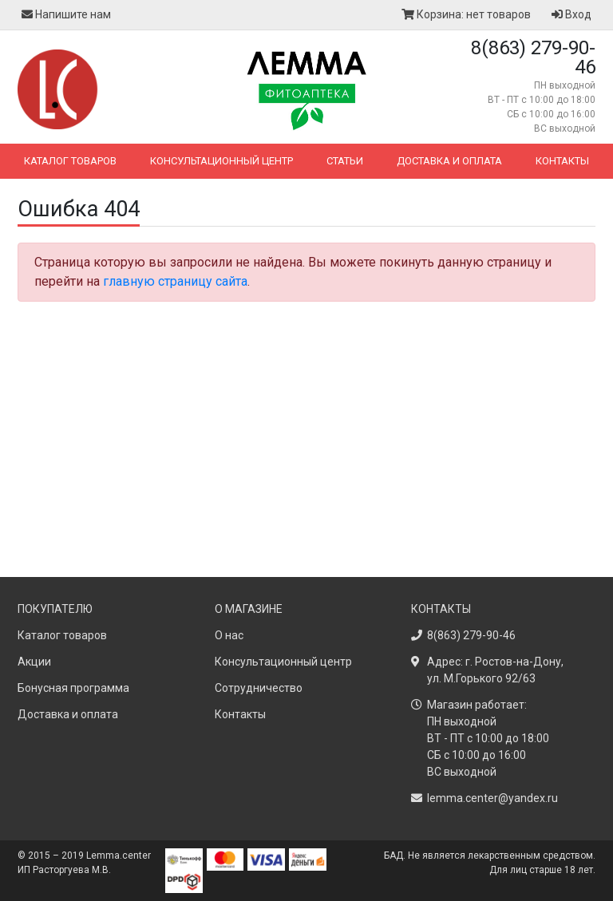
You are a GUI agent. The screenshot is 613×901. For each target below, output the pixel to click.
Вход (571, 14)
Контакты (562, 161)
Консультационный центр (221, 161)
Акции (34, 661)
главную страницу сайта (175, 281)
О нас (229, 635)
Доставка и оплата (449, 161)
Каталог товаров (70, 161)
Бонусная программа (73, 688)
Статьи (344, 161)
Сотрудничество (259, 688)
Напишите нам (66, 14)
